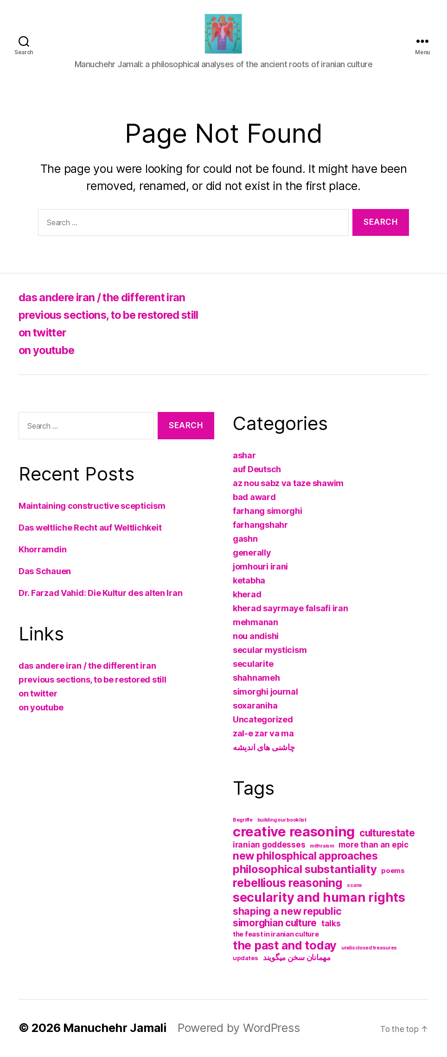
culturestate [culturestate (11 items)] (387, 833)
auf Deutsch (257, 469)
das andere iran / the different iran (106, 297)
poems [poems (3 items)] (393, 871)
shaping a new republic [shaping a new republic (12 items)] (287, 911)
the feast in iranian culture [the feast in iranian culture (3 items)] (276, 934)
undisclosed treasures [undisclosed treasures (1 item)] (369, 948)
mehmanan (255, 622)
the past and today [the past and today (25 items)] (285, 945)
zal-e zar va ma (263, 733)
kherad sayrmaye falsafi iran (290, 608)
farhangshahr (260, 525)
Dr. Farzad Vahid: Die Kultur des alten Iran (100, 593)
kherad (247, 594)
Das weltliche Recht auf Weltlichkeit (90, 527)
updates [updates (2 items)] (245, 958)
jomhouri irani (260, 566)
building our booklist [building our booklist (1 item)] (282, 820)
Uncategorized (263, 719)
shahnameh (256, 678)
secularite (253, 664)
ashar (244, 455)
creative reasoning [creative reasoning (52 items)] (294, 831)
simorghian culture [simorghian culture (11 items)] (275, 923)
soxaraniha (255, 705)
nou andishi (256, 636)
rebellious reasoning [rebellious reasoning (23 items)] (288, 883)
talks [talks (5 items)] (331, 923)
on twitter (44, 332)
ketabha (249, 580)
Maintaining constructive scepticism (92, 506)
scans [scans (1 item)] (354, 885)
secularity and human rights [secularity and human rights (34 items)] (319, 897)
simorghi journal (265, 691)
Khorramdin (42, 549)
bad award (254, 497)
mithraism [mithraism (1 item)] (322, 846)
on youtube (48, 350)
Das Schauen (45, 571)
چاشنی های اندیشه (264, 747)
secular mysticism (270, 650)
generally (252, 552)
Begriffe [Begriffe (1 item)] (243, 820)
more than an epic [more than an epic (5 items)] (373, 844)
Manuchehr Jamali (115, 1028)
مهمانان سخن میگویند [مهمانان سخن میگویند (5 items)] (297, 957)
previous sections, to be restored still (115, 315)
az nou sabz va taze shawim (288, 483)
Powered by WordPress (239, 1028)
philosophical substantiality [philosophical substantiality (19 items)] (305, 869)
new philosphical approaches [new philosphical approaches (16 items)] (305, 855)
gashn (245, 539)
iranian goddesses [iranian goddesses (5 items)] (269, 844)
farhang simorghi (267, 511)
